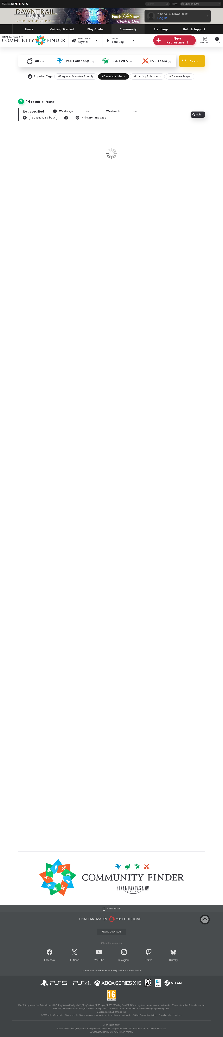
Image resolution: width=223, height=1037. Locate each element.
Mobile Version (113, 909)
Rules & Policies (100, 970)
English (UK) (192, 4)
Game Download (111, 931)
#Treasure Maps (180, 76)
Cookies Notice (134, 970)
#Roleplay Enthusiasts (147, 76)
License (85, 970)
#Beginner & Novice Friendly (75, 76)
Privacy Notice (117, 970)
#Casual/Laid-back (113, 76)
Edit (196, 114)
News (76, 960)
